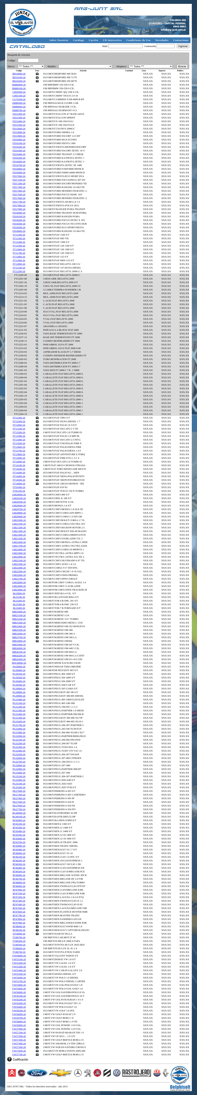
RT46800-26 (19, 882)
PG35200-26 (19, 787)
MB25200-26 (19, 619)
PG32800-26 (19, 765)
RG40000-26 (19, 812)
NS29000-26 (19, 666)
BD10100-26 (19, 77)
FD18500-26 (19, 227)
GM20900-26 (19, 516)
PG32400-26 (19, 750)
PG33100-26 (19, 776)
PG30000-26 (19, 670)
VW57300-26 (19, 1039)
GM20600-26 (19, 505)
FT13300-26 (19, 436)
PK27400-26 (19, 798)
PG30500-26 (19, 684)
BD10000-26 (19, 73)
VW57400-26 (19, 1043)
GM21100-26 (19, 523)
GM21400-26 (19, 534)
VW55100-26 (19, 959)
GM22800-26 (19, 582)
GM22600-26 (19, 575)
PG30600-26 (19, 688)
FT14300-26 (19, 472)
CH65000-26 (19, 92)
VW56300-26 (19, 1003)
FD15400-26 (19, 121)
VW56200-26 (19, 999)
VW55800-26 (19, 984)
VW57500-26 (19, 1047)
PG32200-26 (19, 743)
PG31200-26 (19, 706)
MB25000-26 (19, 611)
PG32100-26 (19, 739)
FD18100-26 (19, 216)
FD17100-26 (19, 179)
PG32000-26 (19, 736)
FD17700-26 (19, 201)
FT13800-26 (19, 454)
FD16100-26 (19, 143)
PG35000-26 (19, 780)
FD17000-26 (19, 176)
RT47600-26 (19, 911)
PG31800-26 (19, 728)
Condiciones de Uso (139, 40)
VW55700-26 (19, 981)
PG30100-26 (19, 673)
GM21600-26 (19, 542)
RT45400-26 (19, 831)
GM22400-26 (19, 567)
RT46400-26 (19, 867)
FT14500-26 (19, 479)
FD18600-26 (19, 231)
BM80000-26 (19, 84)
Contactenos (181, 40)
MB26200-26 (19, 655)
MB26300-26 (19, 659)
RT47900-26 (19, 922)
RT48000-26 (19, 926)
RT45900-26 (19, 849)
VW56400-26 (19, 1006)
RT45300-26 (19, 827)
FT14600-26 (19, 483)
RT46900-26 (19, 886)
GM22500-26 (19, 571)
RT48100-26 (19, 930)
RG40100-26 (19, 816)
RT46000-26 (19, 853)
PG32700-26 (19, 761)
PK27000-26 (19, 791)
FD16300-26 (19, 150)
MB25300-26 (19, 622)
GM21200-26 (19, 527)
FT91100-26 (19, 490)
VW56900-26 (19, 1025)
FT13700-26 (19, 450)
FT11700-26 (19, 253)
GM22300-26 (19, 564)
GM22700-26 (19, 578)
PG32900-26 (19, 769)
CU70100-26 (19, 99)
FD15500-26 (19, 124)
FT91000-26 (19, 487)
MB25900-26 (19, 644)
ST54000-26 (19, 933)
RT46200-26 (19, 860)
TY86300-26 (19, 941)
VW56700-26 (19, 1017)
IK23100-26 (19, 597)
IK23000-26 (19, 593)
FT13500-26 (19, 443)
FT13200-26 (19, 432)
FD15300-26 (19, 117)
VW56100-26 (19, 995)
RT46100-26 (19, 856)
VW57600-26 (19, 1050)
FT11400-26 (19, 242)
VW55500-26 (19, 973)
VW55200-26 (19, 963)
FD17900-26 (19, 209)
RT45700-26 (19, 842)
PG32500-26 (19, 754)
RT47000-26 (19, 889)
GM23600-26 (19, 589)
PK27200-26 (19, 794)
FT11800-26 (19, 256)
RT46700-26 (19, 878)
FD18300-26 (19, 223)
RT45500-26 (19, 834)
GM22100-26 (19, 560)
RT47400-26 (19, 904)
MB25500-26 (19, 629)
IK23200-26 (19, 600)
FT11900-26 (19, 260)
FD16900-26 (19, 172)
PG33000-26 (19, 772)
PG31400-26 (19, 714)
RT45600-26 (19, 838)
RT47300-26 (19, 900)
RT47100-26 (19, 893)
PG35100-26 (19, 783)
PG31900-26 (19, 732)
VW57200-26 (19, 1036)
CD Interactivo (113, 40)
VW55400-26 (19, 970)
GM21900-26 (19, 553)
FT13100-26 (19, 428)
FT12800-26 (19, 425)
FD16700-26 (19, 165)
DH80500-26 (19, 103)
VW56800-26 (19, 1021)
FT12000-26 (19, 264)
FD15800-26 (19, 132)
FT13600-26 (19, 447)
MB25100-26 (19, 615)
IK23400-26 (19, 608)
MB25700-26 (19, 637)
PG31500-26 (19, 717)
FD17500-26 (19, 194)
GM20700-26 (19, 509)
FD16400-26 (19, 154)
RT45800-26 (19, 845)
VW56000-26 (19, 992)
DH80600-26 (19, 106)
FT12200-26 (19, 271)
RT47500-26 (19, 908)
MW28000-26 (19, 662)
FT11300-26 (19, 238)
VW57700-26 (19, 1054)
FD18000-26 (19, 212)
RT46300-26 (19, 864)
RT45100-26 (19, 823)
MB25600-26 (19, 633)
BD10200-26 (19, 81)
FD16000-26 (19, 139)
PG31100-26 (19, 703)
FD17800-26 (19, 205)
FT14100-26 (19, 465)
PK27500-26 (19, 801)
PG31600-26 (19, 721)
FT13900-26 (19, 457)
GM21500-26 (19, 538)
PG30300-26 (19, 677)
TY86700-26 (19, 952)
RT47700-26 (19, 915)
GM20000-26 (19, 494)
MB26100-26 (19, 651)
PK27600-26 (19, 805)
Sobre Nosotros (59, 40)
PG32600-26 (19, 758)
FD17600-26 (19, 198)
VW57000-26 (19, 1028)
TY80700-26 (19, 937)
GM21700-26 (19, 545)
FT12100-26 (19, 267)
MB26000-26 (19, 648)
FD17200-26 (19, 183)
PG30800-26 (19, 692)
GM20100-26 (19, 498)
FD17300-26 (19, 187)
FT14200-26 (19, 468)
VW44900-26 (19, 955)
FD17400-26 (19, 190)
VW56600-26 (19, 1014)
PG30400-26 (19, 681)
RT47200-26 (19, 897)
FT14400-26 (19, 476)
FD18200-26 (19, 220)
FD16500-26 (19, 157)
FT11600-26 (19, 249)
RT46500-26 (19, 871)
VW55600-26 (19, 977)
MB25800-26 (19, 640)
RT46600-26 (19, 875)
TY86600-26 (19, 948)
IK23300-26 (19, 604)
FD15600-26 (19, 128)
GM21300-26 (19, 531)
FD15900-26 (19, 135)
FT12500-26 (19, 421)
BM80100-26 (19, 88)
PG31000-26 (19, 699)
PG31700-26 (19, 725)
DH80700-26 (19, 110)
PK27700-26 (19, 809)
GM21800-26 (19, 549)
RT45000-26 (19, 820)
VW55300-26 (19, 966)
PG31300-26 (19, 710)
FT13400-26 (19, 439)
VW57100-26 (19, 1032)
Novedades (162, 40)
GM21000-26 (19, 520)
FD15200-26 (19, 113)
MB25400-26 (19, 626)
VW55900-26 (19, 988)
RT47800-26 (19, 919)
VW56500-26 (19, 1010)
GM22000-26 (19, 556)
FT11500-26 (19, 245)
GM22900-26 (19, 586)
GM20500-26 (19, 501)
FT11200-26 (19, 234)
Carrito (94, 40)
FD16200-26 (19, 146)
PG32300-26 (19, 747)
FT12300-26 (19, 417)
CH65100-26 (19, 95)
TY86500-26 (19, 944)
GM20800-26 (19, 512)
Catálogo (79, 40)
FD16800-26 (19, 168)
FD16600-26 (19, 161)
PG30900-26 (19, 695)
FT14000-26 (19, 461)
